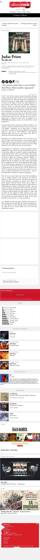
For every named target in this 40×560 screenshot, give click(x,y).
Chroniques (13, 12)
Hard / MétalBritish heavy (12, 336)
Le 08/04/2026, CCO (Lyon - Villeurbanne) (13, 484)
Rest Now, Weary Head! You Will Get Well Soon (23, 395)
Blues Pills (4, 482)
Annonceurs (7, 531)
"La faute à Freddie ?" (14, 407)
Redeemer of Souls (15, 365)
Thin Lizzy (22, 155)
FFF (10, 375)
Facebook (6, 539)
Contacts (6, 528)
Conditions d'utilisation (10, 533)
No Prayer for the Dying (16, 405)
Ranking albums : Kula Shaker (9, 450)
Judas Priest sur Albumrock (20, 329)
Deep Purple (9, 145)
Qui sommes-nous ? (9, 526)
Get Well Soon (14, 394)
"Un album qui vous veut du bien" (17, 397)
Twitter (5, 541)
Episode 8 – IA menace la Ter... (9, 513)
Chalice (12, 414)
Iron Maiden (13, 404)
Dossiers (19, 12)
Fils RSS (6, 543)
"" (19, 381)
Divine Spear (13, 415)
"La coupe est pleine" (14, 417)
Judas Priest (11, 56)
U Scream (12, 377)
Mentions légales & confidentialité (13, 535)
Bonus (28, 12)
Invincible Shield (14, 345)
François (4, 90)
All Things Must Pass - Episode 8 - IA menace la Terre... (16, 511)
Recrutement (7, 530)
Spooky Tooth (12, 198)
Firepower (12, 355)
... (1, 452)
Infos (24, 12)
